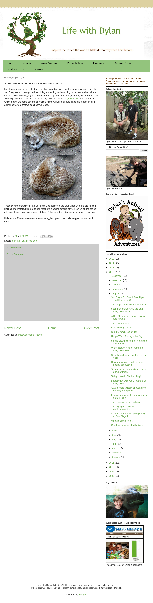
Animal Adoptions (49, 63)
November (117, 280)
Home (10, 63)
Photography (99, 63)
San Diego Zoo (29, 241)
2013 (112, 267)
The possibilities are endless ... (126, 402)
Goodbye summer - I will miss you (128, 425)
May (114, 439)
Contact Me (39, 69)
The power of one (120, 323)
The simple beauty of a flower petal (128, 304)
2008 (112, 476)
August (115, 293)
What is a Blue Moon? (122, 421)
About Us (27, 63)
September (118, 289)
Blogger (82, 594)
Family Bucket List (16, 69)
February (116, 453)
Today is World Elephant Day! (126, 376)
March (115, 448)
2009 (112, 471)
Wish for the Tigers (75, 63)
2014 (112, 263)
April (114, 444)
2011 (112, 463)
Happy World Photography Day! (127, 336)
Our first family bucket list (124, 332)
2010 (112, 467)
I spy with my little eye (122, 327)
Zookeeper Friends (123, 63)
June (114, 435)
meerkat (16, 241)
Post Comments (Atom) (30, 335)
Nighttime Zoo (72, 98)
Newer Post (12, 328)
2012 (112, 272)
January (116, 457)
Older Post (91, 328)
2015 (112, 259)
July (114, 430)
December (117, 276)
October (116, 284)
